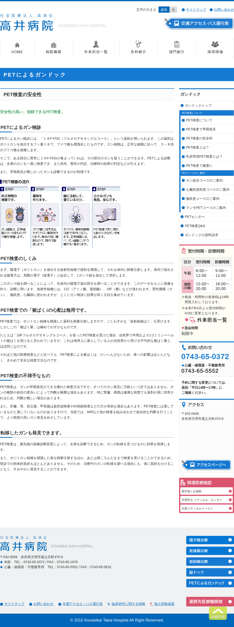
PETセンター (195, 217)
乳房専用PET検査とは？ (204, 156)
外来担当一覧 (96, 48)
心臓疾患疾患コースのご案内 (207, 189)
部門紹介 (177, 48)
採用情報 (215, 48)
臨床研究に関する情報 (128, 604)
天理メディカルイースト (197, 508)
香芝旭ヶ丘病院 (191, 491)
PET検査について (199, 120)
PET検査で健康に (199, 165)
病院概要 (53, 48)
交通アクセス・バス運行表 (83, 604)
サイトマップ (196, 9)
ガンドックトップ (198, 105)
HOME (17, 48)
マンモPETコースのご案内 (206, 208)
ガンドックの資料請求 (201, 235)
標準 (164, 10)
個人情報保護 (164, 604)
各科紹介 (138, 48)
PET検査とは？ (197, 147)
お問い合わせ (224, 9)
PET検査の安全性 (199, 138)
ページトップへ (218, 613)
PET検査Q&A (195, 226)
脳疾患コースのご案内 (202, 198)
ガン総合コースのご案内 (204, 180)
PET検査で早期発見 (201, 129)
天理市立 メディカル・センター (201, 500)
